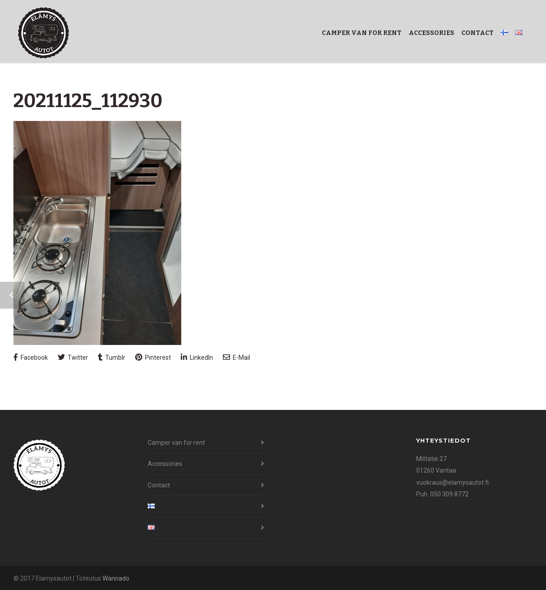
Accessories (431, 33)
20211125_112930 (87, 101)
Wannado (115, 578)
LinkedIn (197, 357)
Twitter (73, 357)
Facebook (30, 357)
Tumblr (111, 357)
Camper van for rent (361, 33)
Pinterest (153, 357)
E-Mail (236, 357)
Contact (477, 33)
